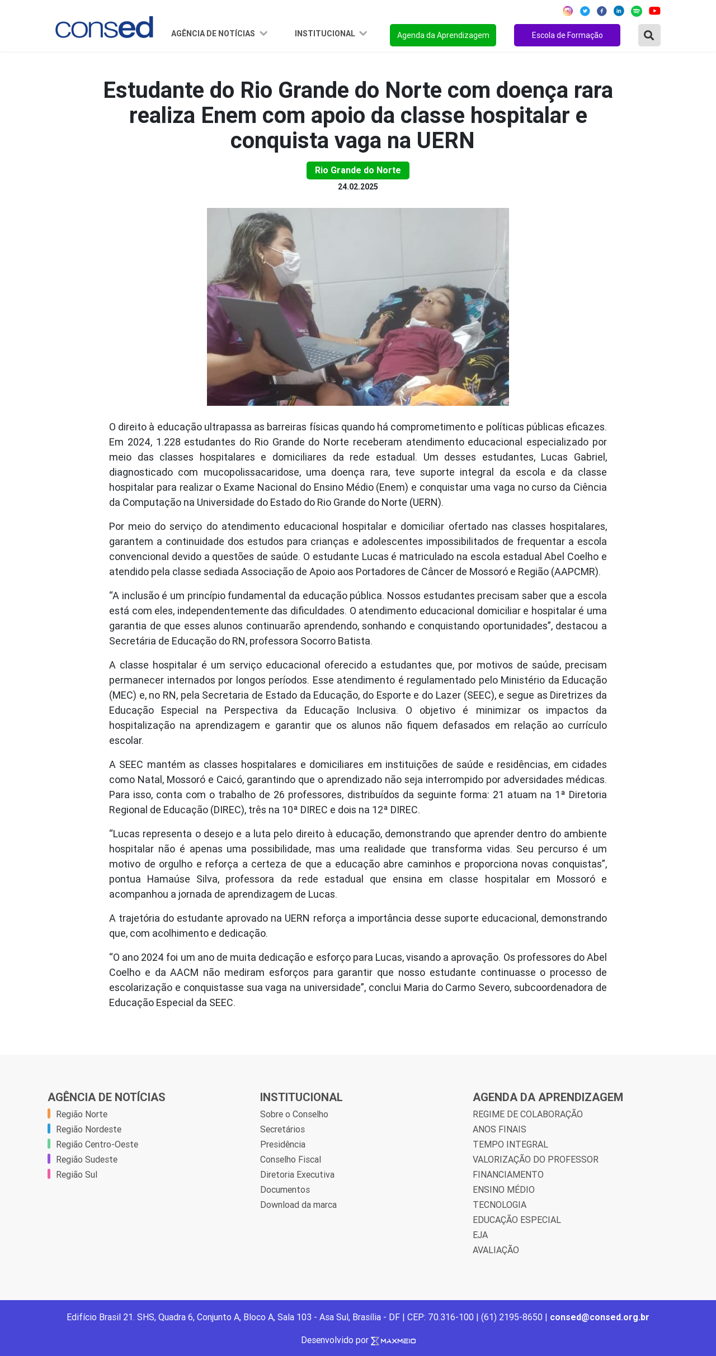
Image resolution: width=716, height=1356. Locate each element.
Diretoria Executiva (297, 1174)
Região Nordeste (88, 1129)
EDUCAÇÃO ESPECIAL (517, 1219)
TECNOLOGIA (499, 1204)
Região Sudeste (86, 1159)
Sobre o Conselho (294, 1114)
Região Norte (81, 1114)
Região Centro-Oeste (97, 1144)
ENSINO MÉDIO (504, 1189)
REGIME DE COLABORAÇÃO (528, 1114)
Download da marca (298, 1204)
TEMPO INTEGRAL (510, 1144)
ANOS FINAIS (499, 1129)
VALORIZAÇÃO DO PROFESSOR (536, 1159)
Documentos (285, 1189)
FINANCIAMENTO (508, 1174)
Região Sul (76, 1174)
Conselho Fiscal (290, 1159)
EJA (480, 1234)
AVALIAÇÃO (496, 1249)
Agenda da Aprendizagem (443, 35)
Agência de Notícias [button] (214, 33)
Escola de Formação (567, 35)
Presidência (282, 1144)
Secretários (282, 1129)
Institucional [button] (326, 33)
